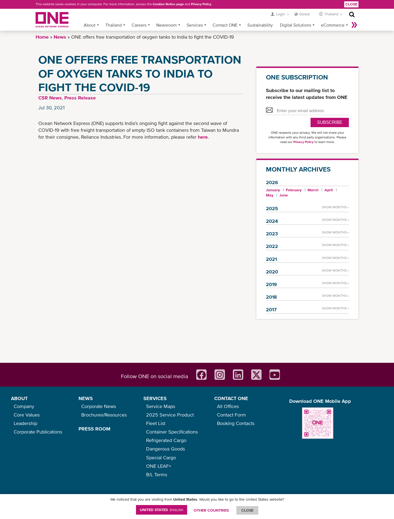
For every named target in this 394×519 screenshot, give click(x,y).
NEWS (86, 398)
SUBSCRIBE (329, 122)
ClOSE (247, 510)
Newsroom (166, 24)
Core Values (27, 415)
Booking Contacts (235, 423)
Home (42, 37)
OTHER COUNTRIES (211, 510)
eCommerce (332, 24)
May (269, 195)
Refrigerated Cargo (166, 440)
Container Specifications (172, 432)
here (203, 137)
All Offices (228, 406)
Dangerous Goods (165, 449)
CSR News (50, 98)
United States (161, 509)
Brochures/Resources (104, 415)
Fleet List (155, 423)
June (283, 195)
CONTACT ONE (231, 398)
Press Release (80, 98)
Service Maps (160, 406)
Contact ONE (225, 24)
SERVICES (155, 398)
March (313, 190)
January (273, 190)
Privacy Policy (201, 4)
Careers (139, 24)
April (329, 190)
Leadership (25, 423)
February (294, 190)
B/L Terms (156, 474)
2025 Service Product (170, 415)
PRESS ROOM (94, 429)
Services (195, 24)
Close (351, 4)
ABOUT (19, 398)
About (89, 24)
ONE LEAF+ (158, 466)
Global (304, 14)
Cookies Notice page (168, 4)
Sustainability (260, 24)
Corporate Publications (38, 432)
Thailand (113, 24)
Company (24, 406)
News (60, 37)
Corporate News (98, 406)
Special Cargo (161, 457)
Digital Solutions (295, 24)
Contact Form (231, 415)
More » (354, 25)
